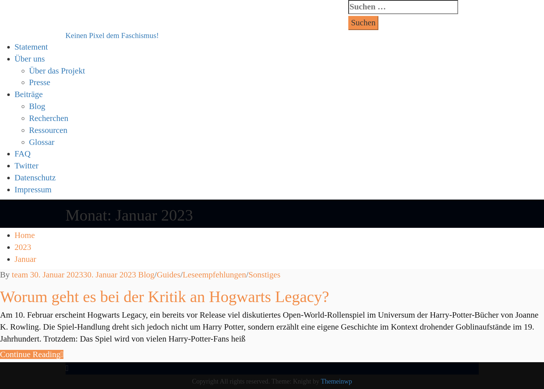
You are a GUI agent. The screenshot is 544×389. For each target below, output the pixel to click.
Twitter (26, 165)
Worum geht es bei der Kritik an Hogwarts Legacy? (164, 297)
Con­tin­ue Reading (31, 354)
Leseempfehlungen (214, 274)
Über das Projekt (57, 70)
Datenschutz (35, 177)
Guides (168, 274)
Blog (37, 106)
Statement (31, 46)
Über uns (29, 58)
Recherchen (48, 118)
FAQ (22, 153)
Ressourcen (48, 130)
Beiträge (28, 94)
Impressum (32, 189)
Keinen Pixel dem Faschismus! (112, 35)
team (20, 274)
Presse (39, 82)
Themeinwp (336, 381)
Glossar (41, 142)
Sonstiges (264, 274)
